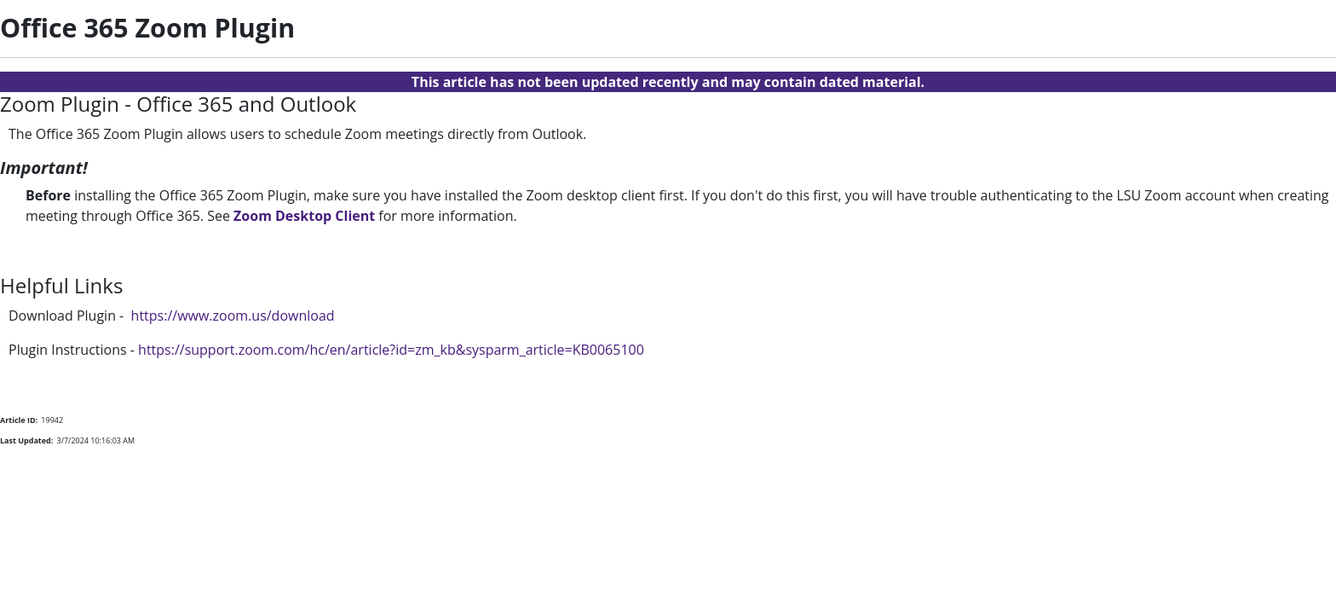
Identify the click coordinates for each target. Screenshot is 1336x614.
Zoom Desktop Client (304, 215)
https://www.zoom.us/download (233, 315)
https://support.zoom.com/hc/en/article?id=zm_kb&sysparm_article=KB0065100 (391, 349)
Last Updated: (26, 440)
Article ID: (18, 420)
